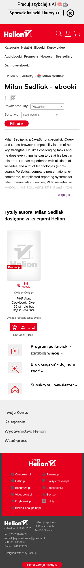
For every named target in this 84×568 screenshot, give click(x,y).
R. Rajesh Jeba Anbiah (23, 310)
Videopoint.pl (23, 494)
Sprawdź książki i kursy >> (35, 12)
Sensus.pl (53, 474)
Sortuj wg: (11, 114)
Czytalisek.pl (23, 501)
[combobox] (47, 106)
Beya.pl (51, 494)
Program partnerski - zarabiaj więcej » (51, 350)
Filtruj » (16, 123)
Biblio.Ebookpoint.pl (28, 508)
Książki (26, 47)
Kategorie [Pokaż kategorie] (11, 47)
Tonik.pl (32, 553)
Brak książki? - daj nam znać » (53, 367)
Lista (7, 98)
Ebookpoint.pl (55, 487)
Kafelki (13, 98)
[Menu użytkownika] (68, 33)
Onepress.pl (23, 474)
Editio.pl (20, 481)
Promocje (31, 56)
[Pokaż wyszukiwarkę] (59, 33)
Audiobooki (13, 56)
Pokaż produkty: (16, 106)
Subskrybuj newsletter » (54, 385)
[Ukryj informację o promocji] (70, 13)
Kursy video (56, 47)
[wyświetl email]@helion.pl (29, 538)
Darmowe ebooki (17, 65)
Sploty (51, 501)
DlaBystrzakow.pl (58, 481)
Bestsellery (64, 56)
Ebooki (39, 47)
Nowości (47, 56)
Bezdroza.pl (23, 487)
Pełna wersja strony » (42, 565)
